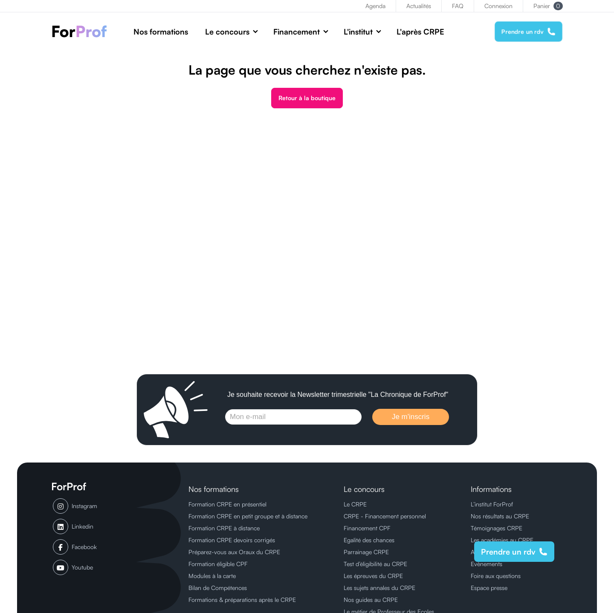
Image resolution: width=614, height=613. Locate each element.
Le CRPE (355, 504)
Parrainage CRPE (366, 551)
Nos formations (160, 31)
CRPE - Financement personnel (385, 516)
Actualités (418, 5)
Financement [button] (296, 31)
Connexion (498, 5)
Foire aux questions (496, 575)
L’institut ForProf (492, 504)
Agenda (375, 5)
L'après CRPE (420, 31)
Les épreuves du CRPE (373, 575)
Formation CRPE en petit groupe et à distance (247, 516)
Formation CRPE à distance (224, 528)
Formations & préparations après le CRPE (242, 599)
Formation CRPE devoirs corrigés (231, 540)
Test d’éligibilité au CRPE (375, 563)
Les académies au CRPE (502, 540)
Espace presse (489, 587)
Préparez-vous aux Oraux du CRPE (234, 551)
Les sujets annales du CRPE (379, 587)
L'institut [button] (358, 31)
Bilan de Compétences (217, 587)
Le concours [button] (227, 31)
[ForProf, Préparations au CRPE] (83, 31)
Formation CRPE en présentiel (227, 504)
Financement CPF (367, 528)
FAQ (457, 5)
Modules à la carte (212, 575)
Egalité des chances (369, 540)
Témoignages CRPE (496, 528)
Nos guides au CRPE (371, 599)
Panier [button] (548, 6)
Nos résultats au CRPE (500, 516)
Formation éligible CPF (218, 563)
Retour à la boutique (307, 97)
